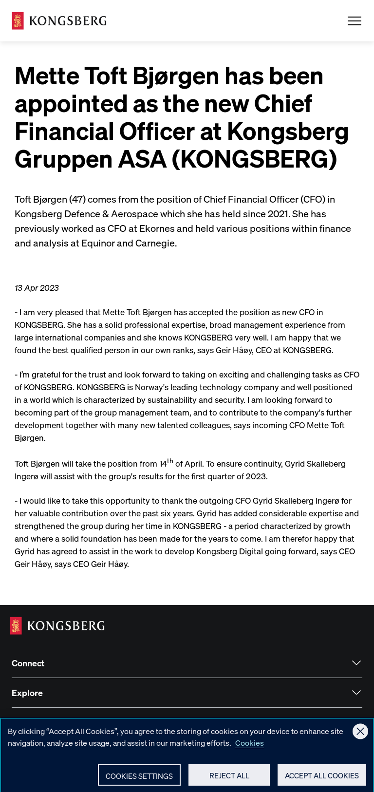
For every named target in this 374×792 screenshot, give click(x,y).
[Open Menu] (354, 21)
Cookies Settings (139, 780)
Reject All (229, 780)
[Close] (360, 735)
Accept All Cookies (322, 780)
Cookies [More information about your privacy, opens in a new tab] (249, 747)
